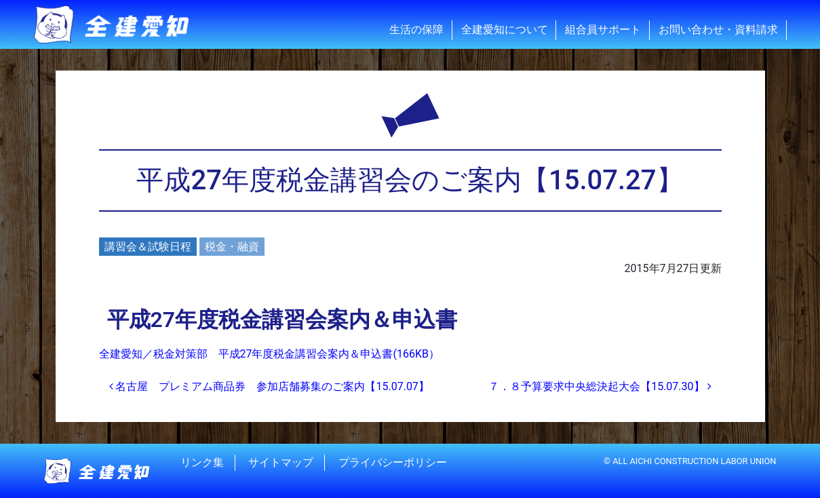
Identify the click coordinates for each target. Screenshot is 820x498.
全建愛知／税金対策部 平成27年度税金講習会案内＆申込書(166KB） (269, 353)
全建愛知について (504, 29)
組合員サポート (603, 29)
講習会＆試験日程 (147, 246)
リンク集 (202, 462)
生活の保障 (416, 29)
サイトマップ (280, 462)
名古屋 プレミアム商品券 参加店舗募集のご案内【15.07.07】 (269, 386)
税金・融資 (232, 246)
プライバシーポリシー (392, 462)
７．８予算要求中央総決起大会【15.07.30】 (599, 386)
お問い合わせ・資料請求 (718, 29)
